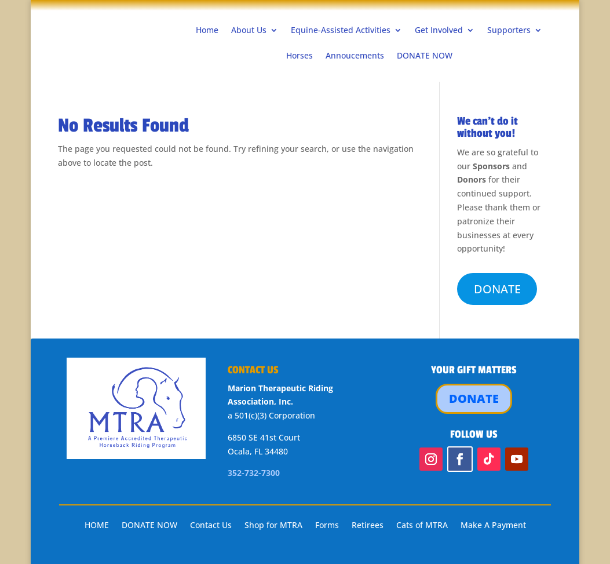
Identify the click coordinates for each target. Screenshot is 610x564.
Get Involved (439, 29)
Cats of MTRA (422, 525)
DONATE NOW (424, 55)
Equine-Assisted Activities (340, 29)
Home (207, 29)
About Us (248, 29)
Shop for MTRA (273, 525)
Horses (299, 55)
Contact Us (211, 525)
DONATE (497, 289)
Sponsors (491, 166)
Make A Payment (493, 525)
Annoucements (355, 55)
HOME (97, 525)
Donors (471, 179)
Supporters (509, 29)
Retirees (367, 525)
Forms (327, 525)
